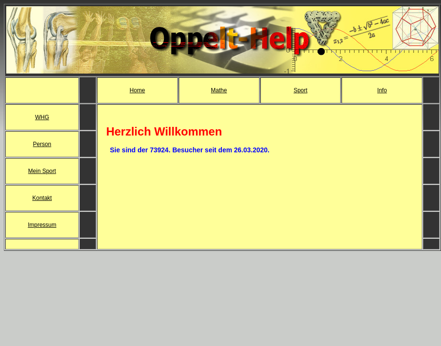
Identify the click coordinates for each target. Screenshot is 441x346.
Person (42, 144)
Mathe (219, 90)
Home (137, 90)
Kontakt (42, 198)
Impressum (42, 225)
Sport (300, 90)
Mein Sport (42, 171)
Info (382, 90)
